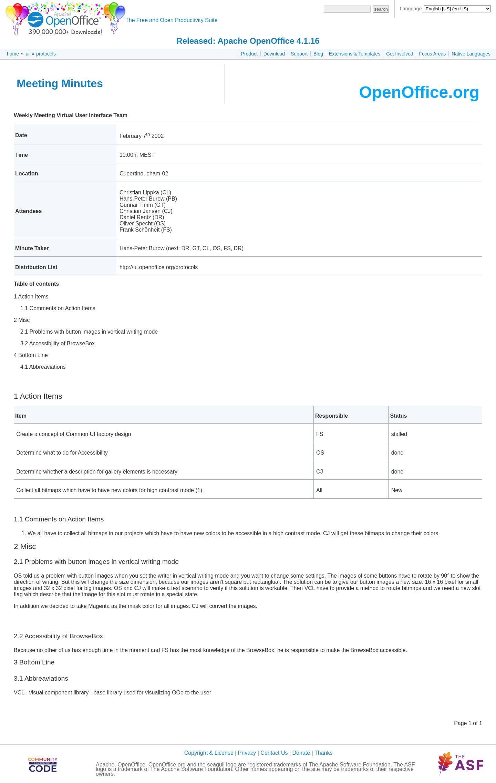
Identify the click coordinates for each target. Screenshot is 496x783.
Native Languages (471, 54)
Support (299, 54)
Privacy (247, 753)
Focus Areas (432, 54)
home (13, 54)
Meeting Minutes (60, 83)
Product (249, 54)
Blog (318, 54)
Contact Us (274, 753)
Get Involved (399, 54)
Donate (301, 753)
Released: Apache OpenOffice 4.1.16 (247, 40)
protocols (46, 54)
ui (28, 54)
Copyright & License (209, 753)
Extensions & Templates (354, 54)
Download (274, 54)
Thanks (323, 753)
